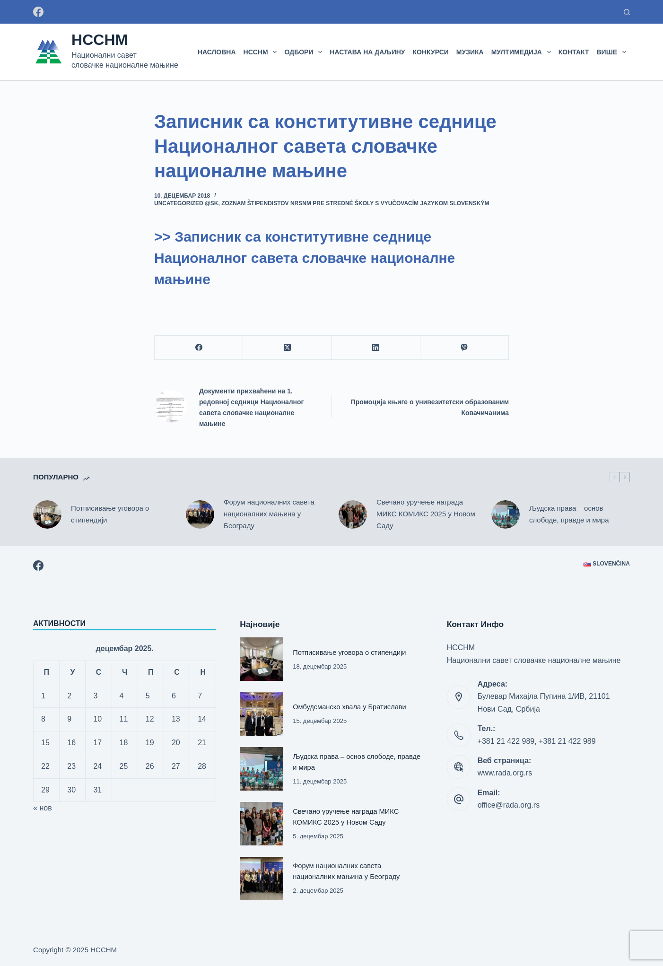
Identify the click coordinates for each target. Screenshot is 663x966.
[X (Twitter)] (287, 348)
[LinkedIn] (376, 348)
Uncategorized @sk (186, 203)
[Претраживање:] (627, 12)
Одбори (305, 52)
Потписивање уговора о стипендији (110, 514)
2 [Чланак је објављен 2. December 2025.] (69, 696)
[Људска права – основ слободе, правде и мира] (505, 514)
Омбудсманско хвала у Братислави (350, 707)
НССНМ (99, 39)
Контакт (573, 52)
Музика (470, 52)
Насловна (217, 52)
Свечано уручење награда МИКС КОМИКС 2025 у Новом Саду (425, 514)
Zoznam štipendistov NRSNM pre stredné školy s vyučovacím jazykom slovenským (355, 203)
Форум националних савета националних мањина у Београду (269, 514)
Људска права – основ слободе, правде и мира (569, 514)
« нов (42, 808)
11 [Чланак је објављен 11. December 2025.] (124, 719)
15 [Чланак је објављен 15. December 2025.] (45, 743)
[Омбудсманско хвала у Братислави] (261, 714)
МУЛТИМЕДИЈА (523, 52)
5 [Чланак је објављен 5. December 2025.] (148, 696)
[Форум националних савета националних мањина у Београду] (200, 514)
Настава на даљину (367, 52)
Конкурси (431, 52)
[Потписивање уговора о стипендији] (47, 514)
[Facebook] (38, 12)
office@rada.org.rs (509, 805)
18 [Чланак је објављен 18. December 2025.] (124, 743)
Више (613, 52)
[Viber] (464, 348)
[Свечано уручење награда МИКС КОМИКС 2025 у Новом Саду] (353, 514)
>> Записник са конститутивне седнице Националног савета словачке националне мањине (304, 258)
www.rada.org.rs (505, 773)
